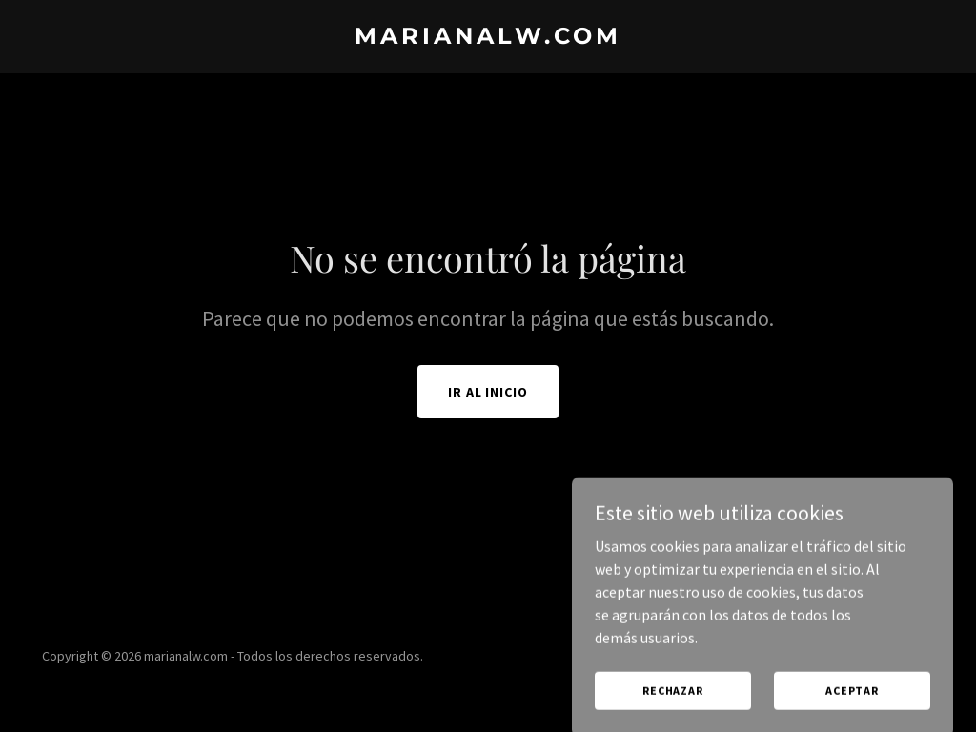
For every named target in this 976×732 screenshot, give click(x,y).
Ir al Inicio (488, 391)
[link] (488, 38)
